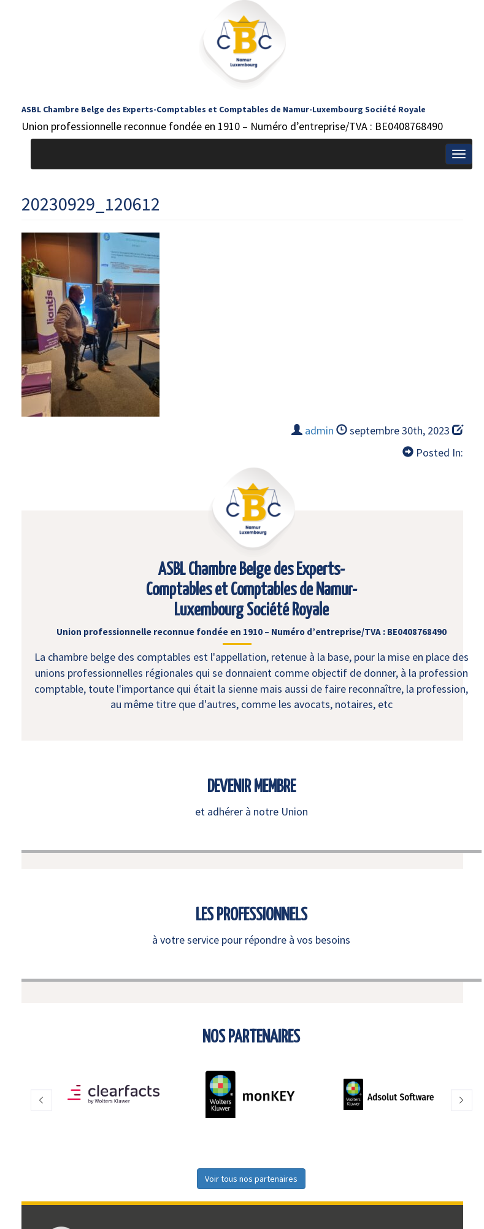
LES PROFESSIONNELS (251, 915)
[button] (41, 1100)
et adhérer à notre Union (251, 811)
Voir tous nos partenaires (251, 1178)
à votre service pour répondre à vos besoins (251, 940)
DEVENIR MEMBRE (251, 787)
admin (319, 430)
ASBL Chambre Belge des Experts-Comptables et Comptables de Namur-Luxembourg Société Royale (223, 109)
